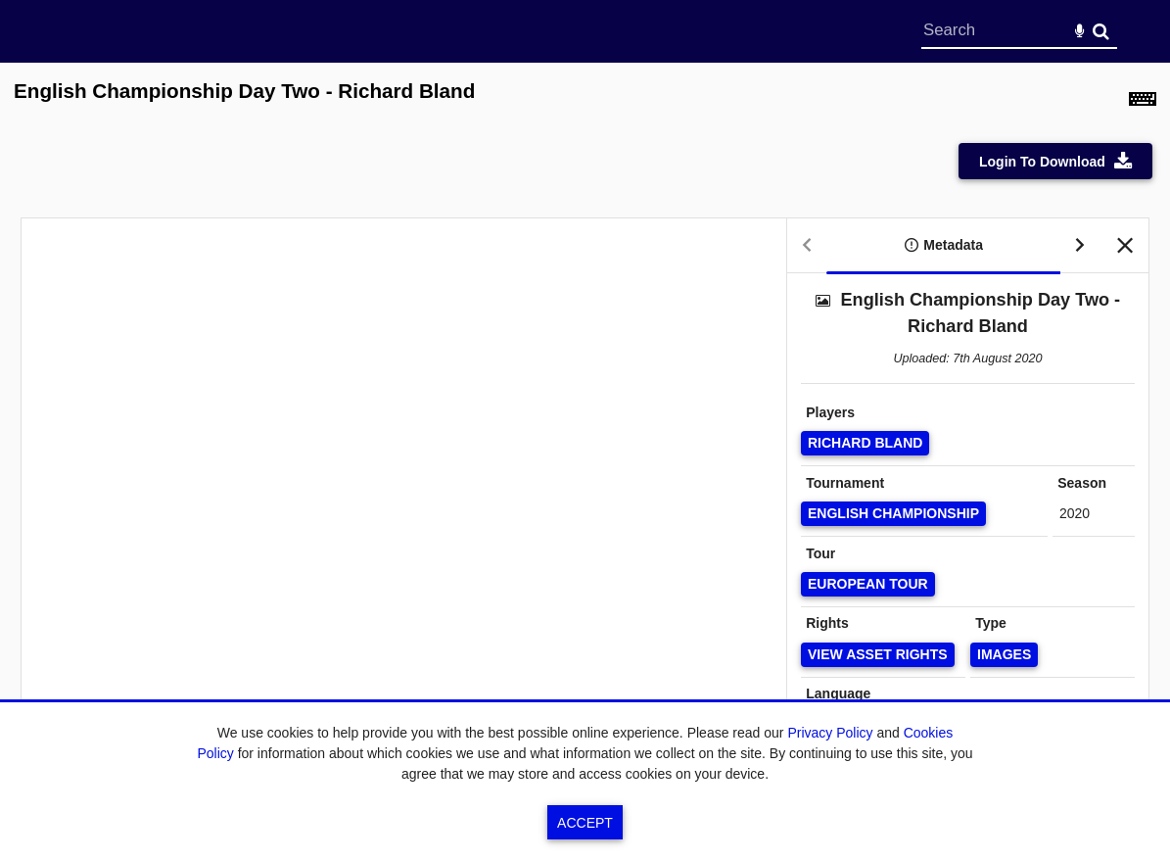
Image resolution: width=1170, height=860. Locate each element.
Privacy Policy (829, 733)
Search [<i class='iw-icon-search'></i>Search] (1101, 31)
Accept (585, 823)
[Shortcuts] (1142, 101)
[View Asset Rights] (878, 655)
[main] (585, 428)
